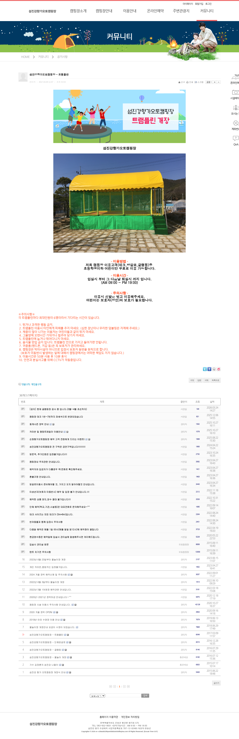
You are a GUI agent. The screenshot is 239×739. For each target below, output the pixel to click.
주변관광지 (181, 11)
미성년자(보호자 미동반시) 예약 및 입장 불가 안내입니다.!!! (59, 491)
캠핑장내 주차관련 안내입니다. (45, 461)
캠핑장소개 (78, 11)
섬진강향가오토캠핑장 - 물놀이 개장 (48, 657)
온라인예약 (155, 11)
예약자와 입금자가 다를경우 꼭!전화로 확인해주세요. (56, 469)
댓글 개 (26, 384)
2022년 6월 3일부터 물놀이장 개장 (47, 581)
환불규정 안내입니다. (40, 476)
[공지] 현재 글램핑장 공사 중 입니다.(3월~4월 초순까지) (58, 409)
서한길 (184, 409)
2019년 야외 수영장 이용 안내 (45, 619)
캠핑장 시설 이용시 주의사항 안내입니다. (50, 604)
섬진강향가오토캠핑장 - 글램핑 (45, 649)
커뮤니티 (206, 11)
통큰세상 (184, 657)
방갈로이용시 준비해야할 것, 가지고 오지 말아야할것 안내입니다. (62, 484)
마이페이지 (188, 3)
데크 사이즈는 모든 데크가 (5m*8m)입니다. (51, 514)
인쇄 (190, 82)
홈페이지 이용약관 (109, 717)
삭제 (206, 380)
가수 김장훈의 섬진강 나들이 (44, 664)
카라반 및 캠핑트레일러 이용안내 (46, 431)
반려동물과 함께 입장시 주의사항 (46, 521)
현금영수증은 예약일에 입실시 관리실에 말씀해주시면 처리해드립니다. (65, 536)
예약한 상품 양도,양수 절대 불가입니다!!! (50, 499)
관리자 (184, 424)
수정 (192, 380)
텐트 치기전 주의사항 (40, 551)
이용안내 (129, 11)
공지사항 (62, 56)
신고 (182, 82)
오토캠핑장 (184, 544)
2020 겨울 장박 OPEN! (41, 612)
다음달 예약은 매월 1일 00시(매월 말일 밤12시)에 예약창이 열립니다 (64, 529)
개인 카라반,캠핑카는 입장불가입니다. (49, 566)
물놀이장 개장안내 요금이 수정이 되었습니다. (52, 627)
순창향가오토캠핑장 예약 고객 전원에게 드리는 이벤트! (57, 439)
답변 (199, 380)
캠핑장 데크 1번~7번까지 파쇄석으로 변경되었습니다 (56, 416)
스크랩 (199, 82)
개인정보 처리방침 (130, 717)
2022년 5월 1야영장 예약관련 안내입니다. (51, 589)
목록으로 (215, 380)
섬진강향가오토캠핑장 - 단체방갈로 (48, 642)
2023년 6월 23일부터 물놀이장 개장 (48, 559)
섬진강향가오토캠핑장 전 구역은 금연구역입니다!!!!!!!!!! (57, 446)
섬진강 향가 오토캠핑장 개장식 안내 (48, 672)
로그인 (208, 3)
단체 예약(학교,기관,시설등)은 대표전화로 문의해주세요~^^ (60, 506)
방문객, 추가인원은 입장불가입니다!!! (48, 454)
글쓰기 (216, 683)
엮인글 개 (36, 384)
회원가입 (199, 3)
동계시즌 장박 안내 (39, 424)
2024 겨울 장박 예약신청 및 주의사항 (48, 574)
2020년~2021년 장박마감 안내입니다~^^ (50, 597)
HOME (25, 56)
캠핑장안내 (104, 11)
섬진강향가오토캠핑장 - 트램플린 (46, 634)
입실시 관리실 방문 (39, 544)
